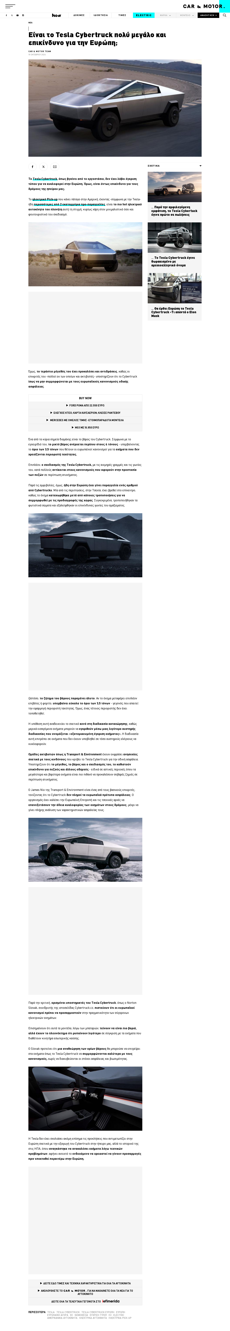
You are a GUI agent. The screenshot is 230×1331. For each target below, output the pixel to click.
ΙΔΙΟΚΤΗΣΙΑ (101, 15)
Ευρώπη (120, 1312)
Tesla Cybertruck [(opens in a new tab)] (45, 178)
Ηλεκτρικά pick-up (120, 1317)
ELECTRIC (144, 15)
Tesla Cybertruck (68, 1312)
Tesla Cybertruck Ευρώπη (97, 1312)
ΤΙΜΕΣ (122, 15)
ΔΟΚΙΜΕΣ (79, 15)
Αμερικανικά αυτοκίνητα (62, 1317)
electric (118, 1315)
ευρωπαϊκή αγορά (57, 1315)
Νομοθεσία (81, 1315)
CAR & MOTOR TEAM (39, 51)
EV (110, 1315)
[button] (10, 6)
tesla (51, 1312)
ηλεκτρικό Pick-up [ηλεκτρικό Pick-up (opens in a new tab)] (45, 199)
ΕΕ (71, 1315)
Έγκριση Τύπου (98, 1315)
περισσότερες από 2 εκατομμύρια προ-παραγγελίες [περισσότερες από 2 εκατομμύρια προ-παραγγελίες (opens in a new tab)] (69, 204)
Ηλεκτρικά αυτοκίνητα (93, 1317)
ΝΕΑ (30, 23)
